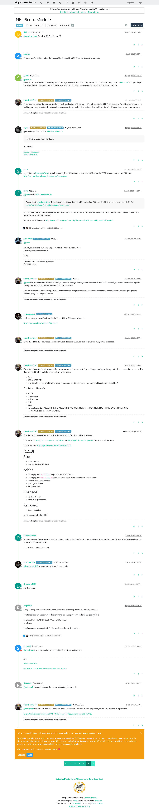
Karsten (98, 800)
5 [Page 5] (88, 763)
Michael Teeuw (90, 797)
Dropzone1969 (30, 536)
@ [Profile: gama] (27, 194)
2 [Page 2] (75, 763)
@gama (32, 191)
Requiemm (28, 606)
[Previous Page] (66, 763)
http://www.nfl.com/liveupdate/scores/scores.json (45, 176)
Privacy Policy (84, 806)
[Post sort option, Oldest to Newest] (126, 25)
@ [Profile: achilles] (28, 79)
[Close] (141, 733)
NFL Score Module (55, 131)
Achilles (27, 54)
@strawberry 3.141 (73, 128)
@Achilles (34, 76)
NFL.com (124, 82)
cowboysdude (29, 314)
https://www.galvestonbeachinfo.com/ (40, 323)
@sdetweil (38, 683)
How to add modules (30, 154)
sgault (26, 76)
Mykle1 (26, 128)
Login (30, 755)
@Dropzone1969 (61, 562)
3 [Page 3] (79, 763)
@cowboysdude (37, 32)
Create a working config (31, 152)
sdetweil (27, 646)
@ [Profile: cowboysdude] (30, 36)
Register (21, 755)
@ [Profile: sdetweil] (28, 687)
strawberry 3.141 (30, 100)
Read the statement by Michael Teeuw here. (79, 12)
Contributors (97, 803)
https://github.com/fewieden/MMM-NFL (54, 445)
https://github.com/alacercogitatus (48, 440)
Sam (76, 800)
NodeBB (77, 803)
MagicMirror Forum (25, 2)
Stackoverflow (41, 173)
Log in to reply (137, 25)
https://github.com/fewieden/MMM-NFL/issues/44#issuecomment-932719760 (58, 714)
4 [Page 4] (83, 763)
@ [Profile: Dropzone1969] (31, 566)
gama (26, 169)
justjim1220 (28, 239)
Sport (19, 25)
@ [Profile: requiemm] (29, 650)
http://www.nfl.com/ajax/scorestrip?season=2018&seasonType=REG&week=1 (79, 220)
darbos (26, 32)
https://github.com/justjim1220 (80, 440)
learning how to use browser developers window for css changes (44, 668)
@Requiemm (37, 646)
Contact (72, 806)
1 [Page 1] (70, 763)
